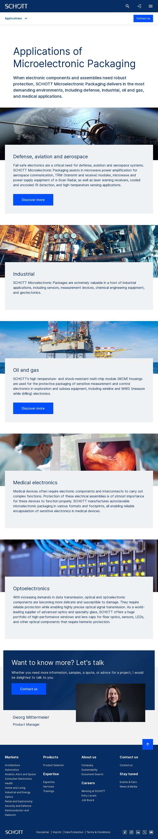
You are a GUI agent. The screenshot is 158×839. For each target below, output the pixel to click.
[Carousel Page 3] (85, 136)
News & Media (128, 786)
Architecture (12, 765)
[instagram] (131, 832)
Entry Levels (88, 795)
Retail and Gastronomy (19, 801)
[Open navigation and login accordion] (139, 6)
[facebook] (125, 832)
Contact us (143, 18)
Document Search (92, 774)
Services (48, 786)
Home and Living (15, 787)
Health (9, 783)
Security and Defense (18, 805)
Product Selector (53, 765)
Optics (9, 796)
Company (87, 765)
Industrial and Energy (17, 792)
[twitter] (144, 832)
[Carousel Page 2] (79, 136)
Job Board (87, 800)
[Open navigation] (150, 6)
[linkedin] (138, 832)
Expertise (49, 782)
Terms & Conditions (98, 832)
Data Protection (73, 832)
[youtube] (151, 832)
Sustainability (89, 769)
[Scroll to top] (147, 744)
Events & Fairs (128, 782)
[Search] (127, 6)
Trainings (48, 791)
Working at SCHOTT (93, 791)
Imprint (57, 832)
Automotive (12, 769)
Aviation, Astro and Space (20, 774)
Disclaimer (42, 832)
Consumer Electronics (18, 778)
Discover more (33, 200)
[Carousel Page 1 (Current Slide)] (72, 136)
